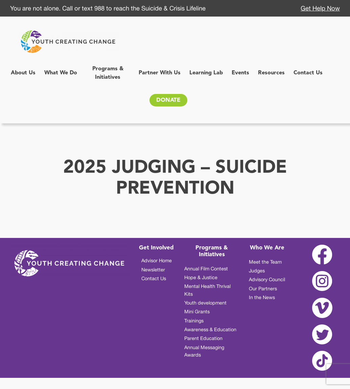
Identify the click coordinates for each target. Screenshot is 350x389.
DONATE (168, 100)
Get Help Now (320, 8)
